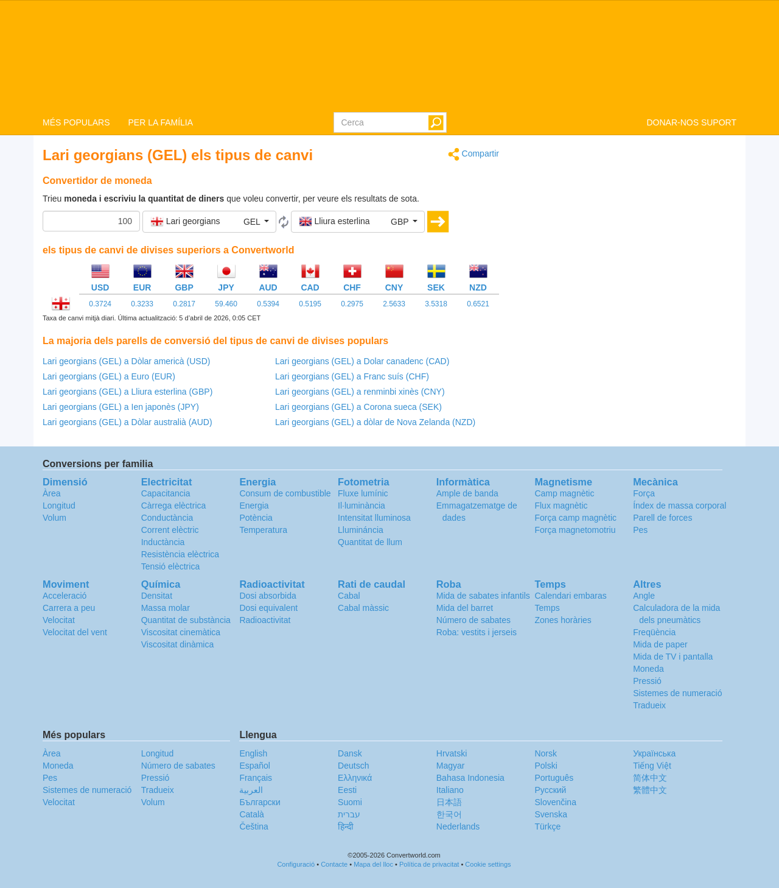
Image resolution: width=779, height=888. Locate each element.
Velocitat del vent (75, 632)
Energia (253, 505)
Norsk (545, 753)
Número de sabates (473, 620)
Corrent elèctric (170, 530)
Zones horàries (562, 620)
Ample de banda (467, 493)
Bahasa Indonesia (470, 778)
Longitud (59, 505)
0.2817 (184, 304)
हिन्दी (346, 826)
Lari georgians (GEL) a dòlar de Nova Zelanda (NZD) (375, 422)
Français (255, 778)
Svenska (550, 814)
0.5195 (310, 304)
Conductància (167, 518)
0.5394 (268, 304)
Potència (255, 518)
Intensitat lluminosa (374, 518)
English (253, 753)
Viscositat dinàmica (177, 644)
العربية (251, 790)
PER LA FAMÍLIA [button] (160, 122)
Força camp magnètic (575, 518)
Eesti (347, 790)
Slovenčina (555, 802)
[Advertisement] (626, 232)
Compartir (473, 154)
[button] (209, 222)
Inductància (163, 542)
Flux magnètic (560, 505)
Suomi (350, 802)
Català (251, 814)
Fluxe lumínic (363, 493)
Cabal (349, 596)
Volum (54, 518)
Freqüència (654, 632)
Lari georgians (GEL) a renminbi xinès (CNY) (360, 391)
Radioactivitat (264, 620)
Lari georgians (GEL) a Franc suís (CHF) (352, 376)
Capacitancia (165, 493)
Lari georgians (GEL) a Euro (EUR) (109, 376)
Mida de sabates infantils (483, 596)
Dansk (350, 753)
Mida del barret (464, 608)
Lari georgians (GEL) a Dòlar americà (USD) (126, 361)
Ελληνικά (355, 778)
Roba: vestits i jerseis (476, 632)
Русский (550, 790)
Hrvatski (451, 753)
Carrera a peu (69, 608)
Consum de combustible (284, 493)
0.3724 (100, 304)
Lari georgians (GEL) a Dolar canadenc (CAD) (362, 361)
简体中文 (650, 778)
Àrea (52, 493)
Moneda (648, 669)
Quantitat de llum (370, 542)
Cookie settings (488, 864)
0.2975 (352, 304)
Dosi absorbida (267, 596)
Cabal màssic (363, 608)
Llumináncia (360, 530)
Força (644, 493)
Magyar (450, 765)
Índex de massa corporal (679, 505)
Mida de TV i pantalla (673, 656)
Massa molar (165, 608)
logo (389, 55)
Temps (546, 608)
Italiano (450, 790)
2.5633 (394, 304)
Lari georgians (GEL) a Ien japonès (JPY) (121, 407)
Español (254, 765)
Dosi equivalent (268, 608)
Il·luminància (361, 505)
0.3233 (142, 304)
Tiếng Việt (652, 765)
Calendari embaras (570, 596)
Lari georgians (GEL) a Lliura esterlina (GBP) (127, 391)
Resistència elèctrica (180, 554)
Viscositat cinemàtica (180, 632)
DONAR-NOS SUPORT (691, 122)
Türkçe (547, 826)
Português (553, 778)
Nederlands (458, 826)
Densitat (156, 596)
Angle (644, 596)
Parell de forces (662, 518)
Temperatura (263, 530)
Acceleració (64, 596)
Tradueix (649, 705)
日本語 (449, 802)
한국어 (449, 814)
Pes (640, 530)
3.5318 (436, 304)
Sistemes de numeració (677, 693)
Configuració (296, 864)
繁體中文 (650, 790)
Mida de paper (660, 644)
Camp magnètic (564, 493)
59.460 (226, 304)
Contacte (334, 864)
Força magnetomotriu (574, 530)
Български (259, 802)
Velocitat (59, 620)
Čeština (253, 826)
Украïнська (654, 753)
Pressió (647, 681)
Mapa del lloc (373, 864)
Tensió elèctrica (170, 566)
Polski (545, 765)
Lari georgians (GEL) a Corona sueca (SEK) (358, 407)
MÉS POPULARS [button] (76, 122)
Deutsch (353, 765)
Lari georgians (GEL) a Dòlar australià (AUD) (127, 422)
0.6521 (478, 304)
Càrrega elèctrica (173, 505)
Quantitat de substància (186, 620)
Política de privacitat (429, 864)
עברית (349, 814)
